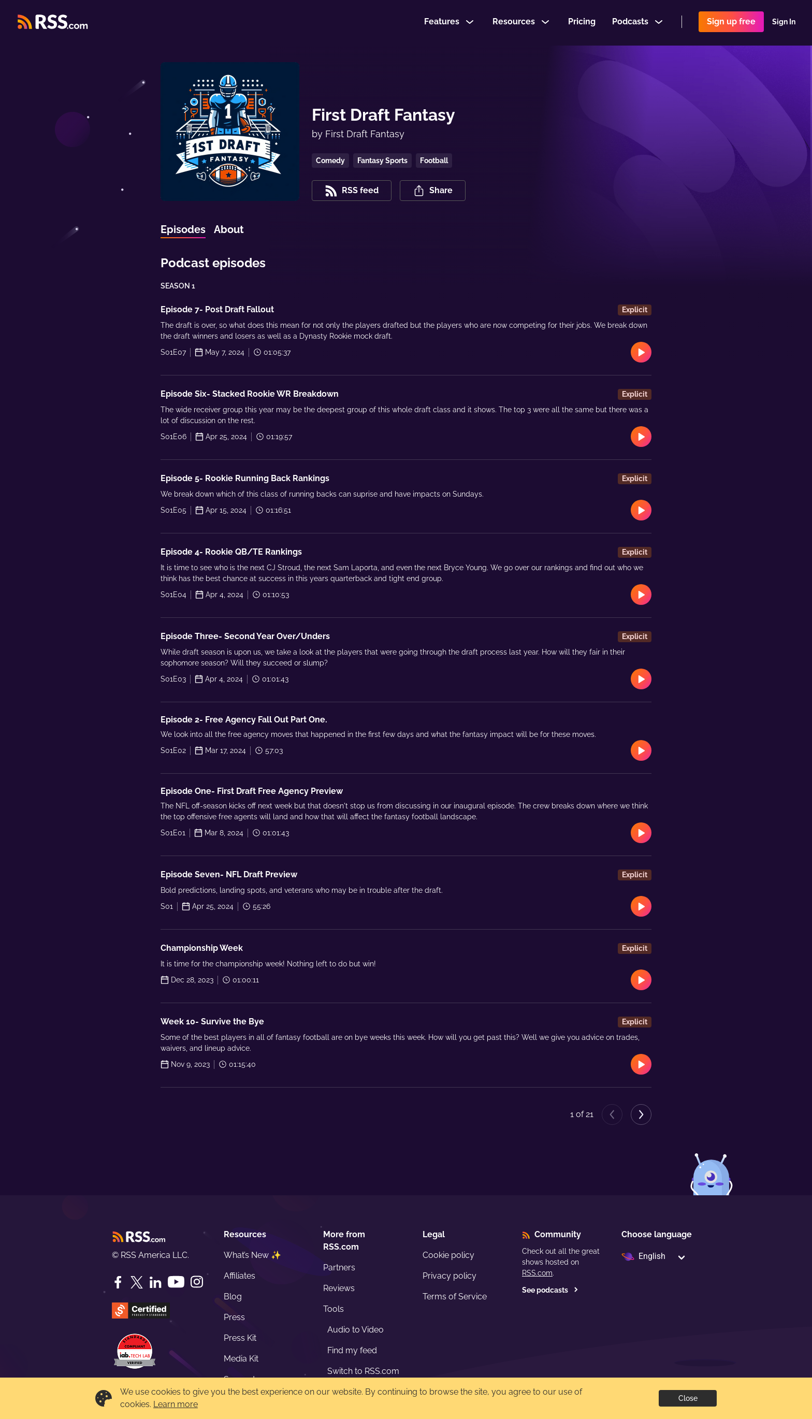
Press (234, 1317)
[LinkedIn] (155, 1282)
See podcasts (550, 1290)
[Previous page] (612, 1114)
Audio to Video (355, 1330)
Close (688, 1398)
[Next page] (641, 1114)
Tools (333, 1309)
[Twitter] (136, 1282)
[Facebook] (118, 1282)
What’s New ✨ (252, 1255)
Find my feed (352, 1350)
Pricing (582, 22)
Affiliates (239, 1276)
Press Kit (240, 1338)
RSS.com (537, 1273)
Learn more (175, 1404)
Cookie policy (448, 1255)
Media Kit (241, 1359)
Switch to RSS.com (363, 1371)
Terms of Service (455, 1296)
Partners (339, 1267)
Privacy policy (449, 1276)
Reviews (339, 1288)
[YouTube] (176, 1282)
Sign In (783, 23)
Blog (233, 1296)
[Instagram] (197, 1282)
